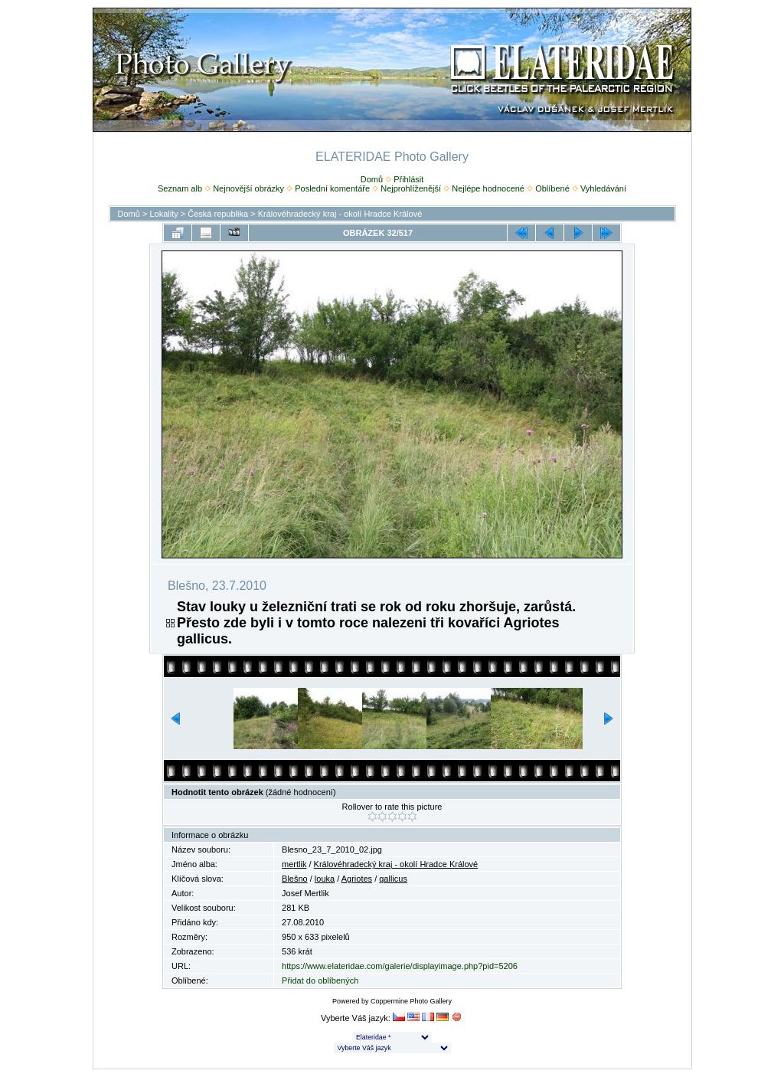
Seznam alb (180, 188)
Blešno (295, 878)
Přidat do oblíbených (320, 980)
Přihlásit (408, 179)
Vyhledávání (603, 188)
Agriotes (356, 878)
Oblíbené (552, 188)
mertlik (294, 864)
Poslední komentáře (332, 188)
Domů (372, 179)
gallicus (393, 878)
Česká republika (218, 213)
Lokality (163, 213)
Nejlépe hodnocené (488, 188)
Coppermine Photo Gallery (411, 1001)
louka (325, 878)
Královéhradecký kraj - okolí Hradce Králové (340, 213)
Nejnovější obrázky (248, 188)
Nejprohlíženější (411, 188)
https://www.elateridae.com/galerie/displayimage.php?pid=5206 (400, 966)
